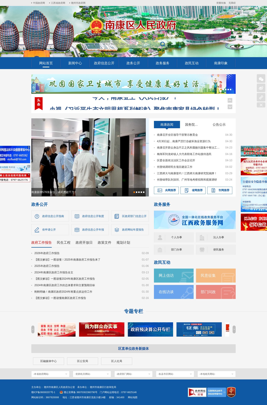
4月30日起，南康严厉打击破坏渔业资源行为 (184, 141)
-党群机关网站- (83, 374)
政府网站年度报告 (133, 229)
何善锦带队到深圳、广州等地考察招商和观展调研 (187, 179)
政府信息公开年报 (93, 229)
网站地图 (132, 397)
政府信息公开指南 (53, 216)
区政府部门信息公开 (134, 216)
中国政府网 (39, 3)
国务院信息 (193, 124)
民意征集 (208, 275)
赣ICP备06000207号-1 (43, 392)
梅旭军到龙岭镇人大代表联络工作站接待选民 (184, 154)
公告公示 (219, 124)
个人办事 (176, 237)
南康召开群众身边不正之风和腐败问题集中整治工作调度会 (189, 147)
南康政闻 (166, 124)
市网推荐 (223, 190)
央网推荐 (170, 190)
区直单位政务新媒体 (133, 348)
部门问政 (208, 292)
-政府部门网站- (124, 374)
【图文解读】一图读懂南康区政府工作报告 (60, 298)
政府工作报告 (41, 242)
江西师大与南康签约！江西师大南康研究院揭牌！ (187, 173)
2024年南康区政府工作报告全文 (53, 272)
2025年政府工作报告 (47, 265)
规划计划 (123, 242)
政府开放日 (84, 242)
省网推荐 (197, 190)
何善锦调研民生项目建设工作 (174, 166)
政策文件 (104, 242)
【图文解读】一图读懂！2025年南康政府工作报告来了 (67, 259)
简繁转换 (221, 3)
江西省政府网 (58, 3)
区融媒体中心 (48, 361)
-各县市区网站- (166, 374)
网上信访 (166, 275)
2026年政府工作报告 (47, 253)
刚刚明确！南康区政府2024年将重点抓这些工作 (63, 291)
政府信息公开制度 (93, 216)
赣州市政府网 (78, 3)
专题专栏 (133, 311)
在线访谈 (166, 292)
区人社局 (116, 361)
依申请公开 (49, 229)
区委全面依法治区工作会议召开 (176, 160)
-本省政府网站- (41, 374)
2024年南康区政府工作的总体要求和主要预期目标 (64, 285)
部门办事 (176, 249)
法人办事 (218, 237)
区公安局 (82, 361)
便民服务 (218, 249)
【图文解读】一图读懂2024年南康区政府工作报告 (64, 278)
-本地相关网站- (207, 374)
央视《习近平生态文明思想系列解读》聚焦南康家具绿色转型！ (135, 101)
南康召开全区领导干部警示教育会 (177, 134)
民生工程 (63, 242)
